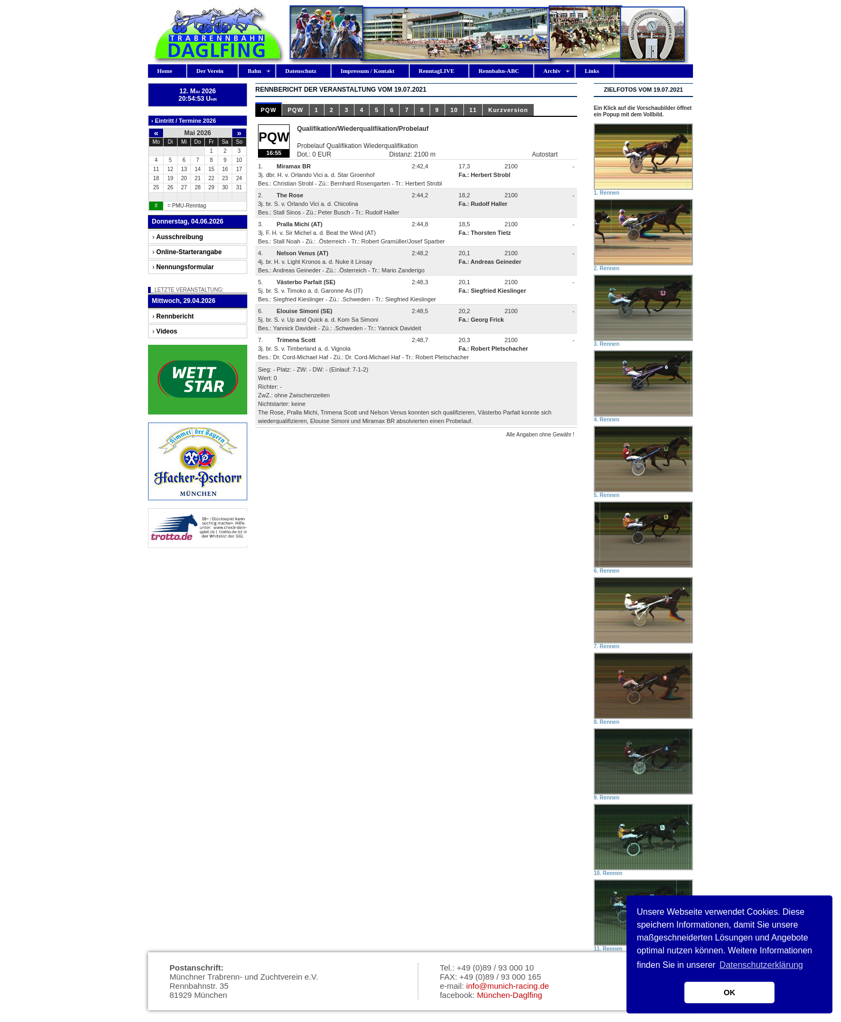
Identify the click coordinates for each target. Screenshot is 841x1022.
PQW (268, 110)
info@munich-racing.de (507, 985)
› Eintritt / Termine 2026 (183, 120)
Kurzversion (508, 110)
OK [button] (729, 992)
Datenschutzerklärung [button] (761, 964)
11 (473, 110)
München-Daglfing (509, 994)
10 (454, 110)
